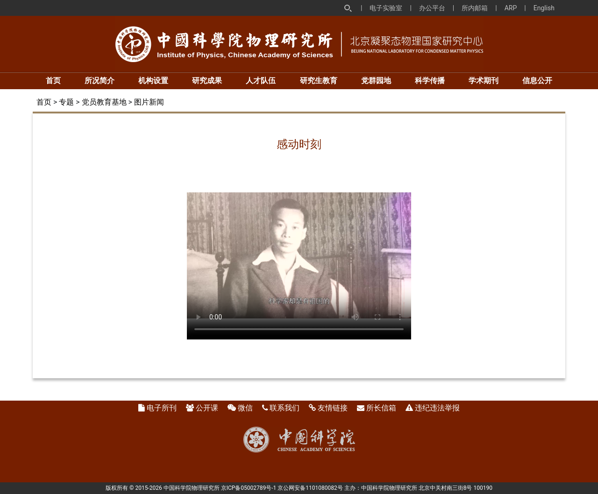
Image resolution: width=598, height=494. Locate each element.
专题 (66, 102)
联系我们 (284, 407)
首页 (53, 80)
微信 (245, 407)
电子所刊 (162, 407)
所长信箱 (381, 407)
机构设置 (153, 80)
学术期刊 (483, 80)
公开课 (207, 407)
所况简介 (99, 80)
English (544, 8)
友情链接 (333, 407)
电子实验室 (386, 8)
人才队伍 (261, 80)
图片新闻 (149, 102)
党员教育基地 (104, 102)
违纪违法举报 (437, 407)
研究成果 (207, 80)
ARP (511, 8)
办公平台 (432, 8)
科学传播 (430, 80)
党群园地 (376, 80)
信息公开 (537, 80)
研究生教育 (318, 80)
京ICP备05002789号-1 (249, 488)
